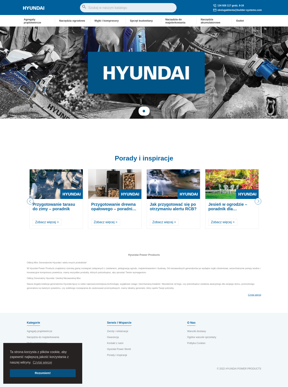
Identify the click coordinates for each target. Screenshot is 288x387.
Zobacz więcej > (47, 222)
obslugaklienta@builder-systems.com (237, 10)
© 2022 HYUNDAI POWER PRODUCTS (239, 368)
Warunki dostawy (196, 331)
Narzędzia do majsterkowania (43, 337)
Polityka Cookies (196, 343)
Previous (30, 201)
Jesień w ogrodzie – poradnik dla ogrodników (227, 209)
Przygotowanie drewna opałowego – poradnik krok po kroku (113, 209)
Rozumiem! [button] (43, 373)
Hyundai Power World (119, 349)
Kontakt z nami (115, 343)
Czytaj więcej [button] (42, 362)
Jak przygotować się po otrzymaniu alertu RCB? (173, 206)
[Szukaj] (128, 7)
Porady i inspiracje (144, 158)
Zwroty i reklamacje (117, 331)
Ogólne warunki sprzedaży (201, 337)
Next (258, 204)
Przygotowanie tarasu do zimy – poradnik (54, 206)
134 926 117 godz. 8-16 (228, 5)
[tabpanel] (144, 73)
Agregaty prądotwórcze (39, 331)
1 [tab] (144, 111)
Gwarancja (113, 337)
